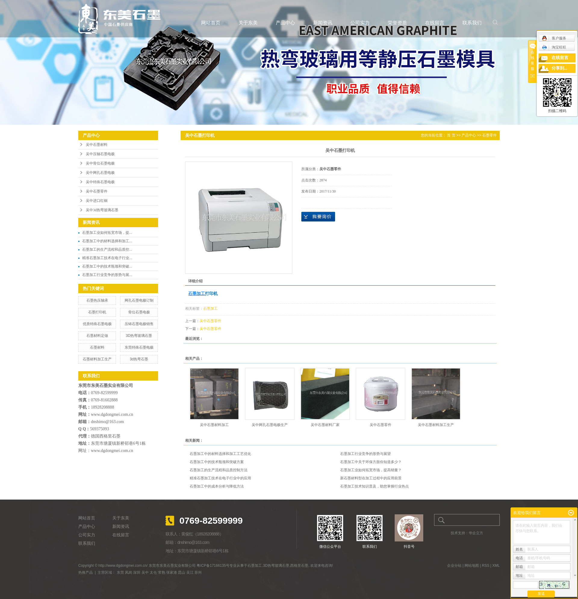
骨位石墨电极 (139, 312)
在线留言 (434, 22)
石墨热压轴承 (97, 300)
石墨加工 (210, 308)
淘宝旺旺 (554, 47)
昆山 (181, 572)
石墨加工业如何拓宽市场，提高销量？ (371, 470)
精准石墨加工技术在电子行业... (107, 258)
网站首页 (210, 22)
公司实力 (360, 22)
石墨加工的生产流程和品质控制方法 (218, 470)
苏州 (198, 572)
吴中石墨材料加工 (214, 425)
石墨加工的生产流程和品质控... (107, 249)
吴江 (190, 572)
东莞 (120, 572)
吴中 (145, 572)
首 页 (451, 135)
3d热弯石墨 (139, 359)
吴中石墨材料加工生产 (436, 425)
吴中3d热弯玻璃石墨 (102, 210)
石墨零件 (489, 135)
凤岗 (128, 572)
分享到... (559, 68)
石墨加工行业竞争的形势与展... (107, 275)
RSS (485, 565)
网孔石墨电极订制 (139, 300)
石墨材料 (97, 347)
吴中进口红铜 (96, 201)
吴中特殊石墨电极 (100, 182)
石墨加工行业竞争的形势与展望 (365, 454)
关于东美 (248, 22)
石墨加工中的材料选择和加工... (107, 241)
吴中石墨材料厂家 (325, 425)
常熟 (161, 572)
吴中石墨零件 (96, 191)
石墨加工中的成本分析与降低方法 (217, 486)
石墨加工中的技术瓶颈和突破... (107, 266)
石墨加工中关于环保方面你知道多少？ (371, 462)
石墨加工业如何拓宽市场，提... (107, 233)
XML (496, 565)
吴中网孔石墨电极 (100, 173)
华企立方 (476, 533)
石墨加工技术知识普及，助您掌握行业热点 (374, 486)
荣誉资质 (397, 22)
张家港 (171, 572)
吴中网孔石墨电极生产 (270, 425)
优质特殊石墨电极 (97, 324)
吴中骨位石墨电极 (100, 163)
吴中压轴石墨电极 (100, 154)
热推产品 (85, 572)
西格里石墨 (299, 565)
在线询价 (318, 216)
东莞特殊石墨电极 (139, 347)
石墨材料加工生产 (97, 359)
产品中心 (285, 22)
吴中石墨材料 (96, 145)
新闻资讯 (322, 22)
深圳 (136, 572)
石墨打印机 (97, 312)
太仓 (153, 572)
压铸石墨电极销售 (139, 324)
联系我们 (472, 22)
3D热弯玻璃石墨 (139, 336)
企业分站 (454, 565)
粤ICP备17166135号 (213, 565)
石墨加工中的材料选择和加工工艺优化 (220, 454)
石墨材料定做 (97, 336)
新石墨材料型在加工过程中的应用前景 (371, 478)
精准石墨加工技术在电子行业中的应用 (220, 478)
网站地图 (472, 565)
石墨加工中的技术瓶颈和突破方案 (217, 462)
